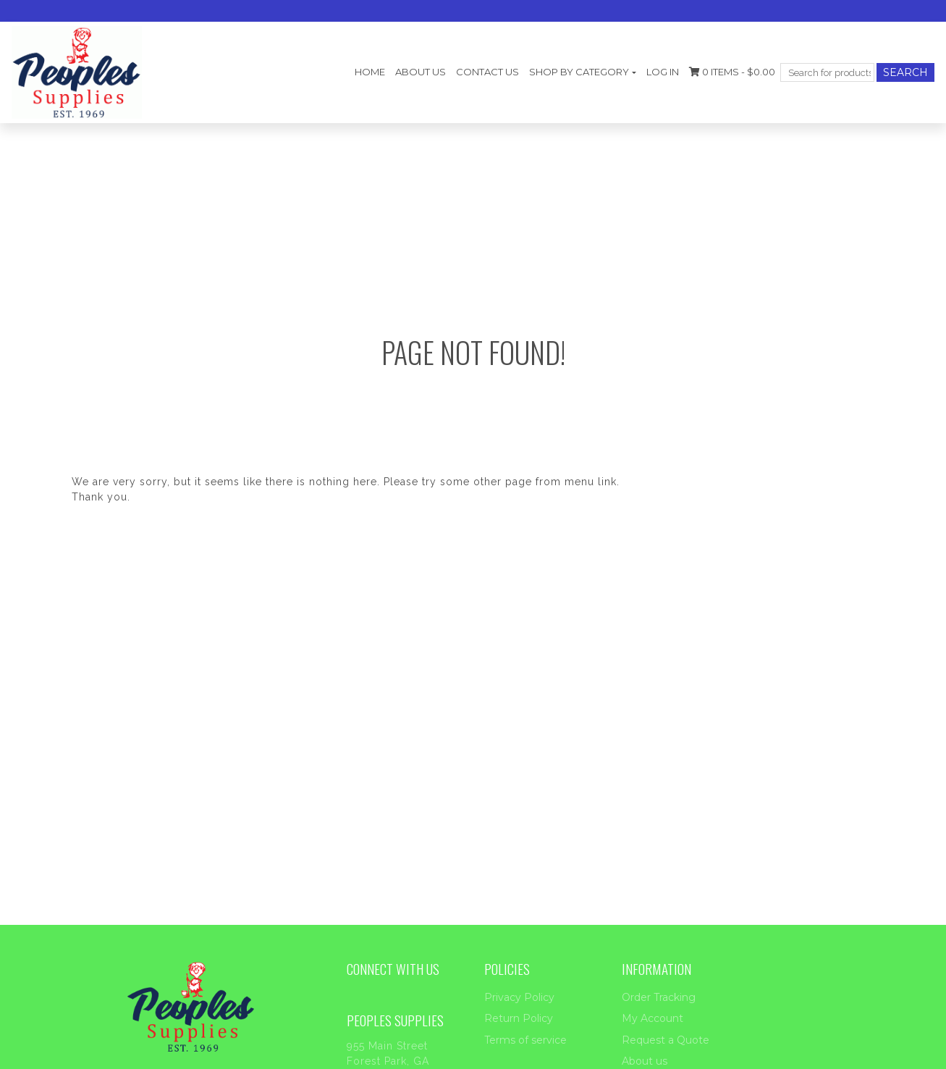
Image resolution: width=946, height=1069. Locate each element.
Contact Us (487, 71)
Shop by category (579, 71)
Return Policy (518, 1018)
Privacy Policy (519, 997)
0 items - (732, 71)
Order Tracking (659, 997)
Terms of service (525, 1040)
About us (420, 71)
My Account (652, 1018)
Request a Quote (665, 1040)
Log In (662, 71)
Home (370, 71)
